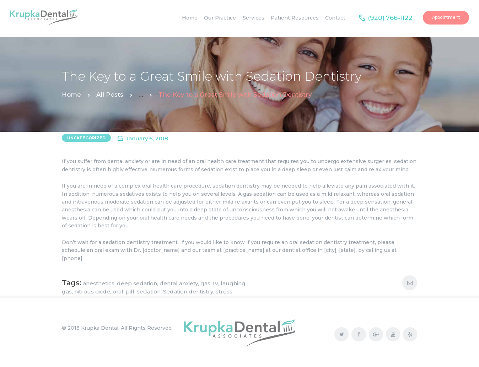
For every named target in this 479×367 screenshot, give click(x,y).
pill (130, 291)
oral (118, 291)
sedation (149, 291)
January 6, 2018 (147, 138)
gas (205, 283)
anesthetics (98, 283)
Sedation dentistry (188, 291)
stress (224, 291)
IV (215, 283)
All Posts (109, 94)
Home (71, 94)
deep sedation (137, 283)
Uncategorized (86, 137)
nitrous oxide (92, 291)
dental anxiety (179, 283)
